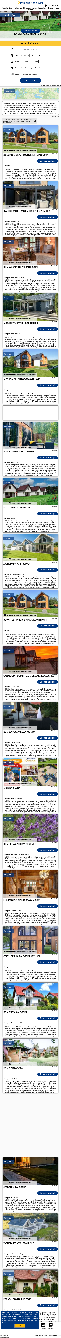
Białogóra (7, 130)
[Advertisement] (30, 1125)
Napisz (58, 1337)
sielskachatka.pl (30, 2)
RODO (4, 1322)
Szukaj (30, 80)
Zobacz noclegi (47, 161)
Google (35, 1312)
